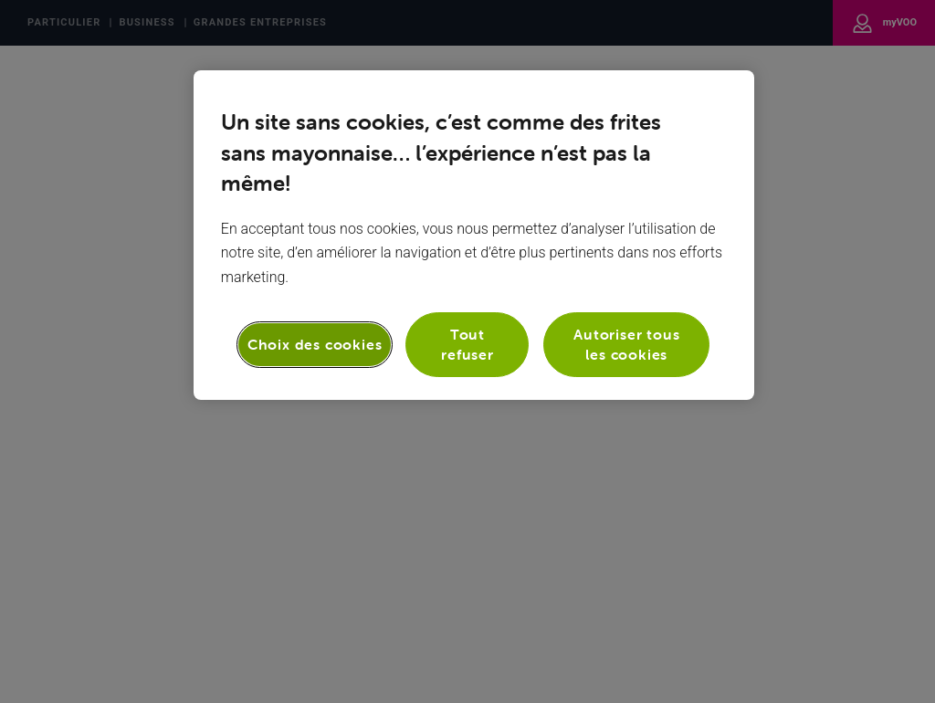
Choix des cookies (315, 344)
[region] (474, 235)
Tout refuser (467, 344)
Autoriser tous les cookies (626, 344)
